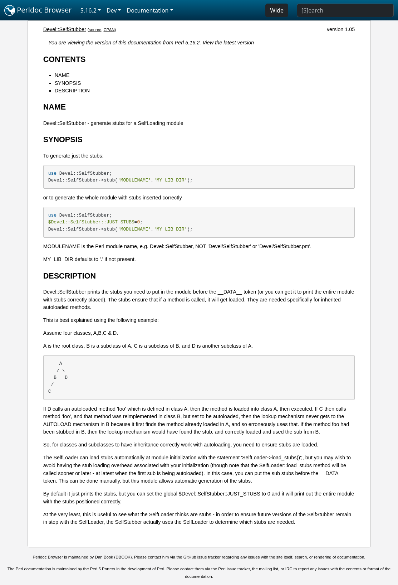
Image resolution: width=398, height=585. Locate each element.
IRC (289, 569)
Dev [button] (112, 10)
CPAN (109, 30)
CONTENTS (64, 59)
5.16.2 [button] (88, 10)
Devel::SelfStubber (64, 29)
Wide (277, 10)
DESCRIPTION (72, 90)
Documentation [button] (147, 10)
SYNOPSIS (68, 83)
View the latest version (228, 42)
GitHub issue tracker (202, 557)
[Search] (345, 10)
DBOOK (123, 557)
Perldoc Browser (38, 10)
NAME (62, 75)
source (95, 30)
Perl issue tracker (234, 569)
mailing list (268, 569)
